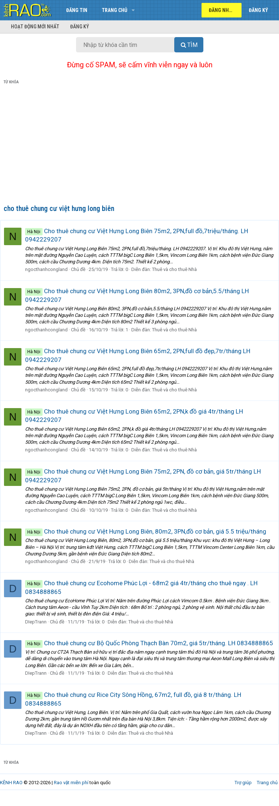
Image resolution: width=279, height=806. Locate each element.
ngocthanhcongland (50, 269)
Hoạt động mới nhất (35, 26)
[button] (133, 10)
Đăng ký (79, 26)
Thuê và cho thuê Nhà (178, 269)
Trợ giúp (243, 791)
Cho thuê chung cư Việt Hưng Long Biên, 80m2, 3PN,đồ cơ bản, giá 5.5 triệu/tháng (149, 531)
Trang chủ (114, 10)
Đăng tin (76, 10)
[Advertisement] (139, 146)
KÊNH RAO (11, 791)
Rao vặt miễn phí (71, 791)
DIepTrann (39, 622)
